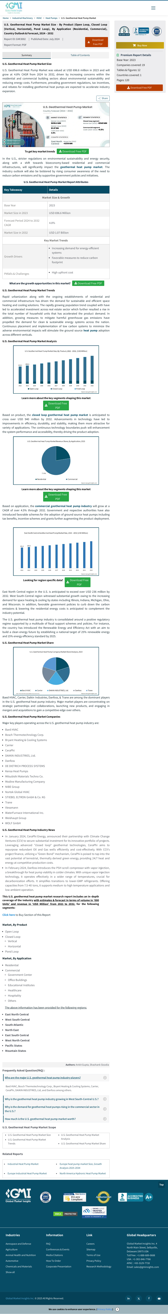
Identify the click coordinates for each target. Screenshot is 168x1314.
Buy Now (140, 45)
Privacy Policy (104, 1309)
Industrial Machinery (22, 17)
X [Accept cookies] (117, 1309)
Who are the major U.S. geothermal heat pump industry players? (56, 1078)
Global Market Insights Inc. (20, 1298)
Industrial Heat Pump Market (23, 1164)
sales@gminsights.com (146, 1267)
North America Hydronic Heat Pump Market (83, 1173)
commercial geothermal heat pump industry (63, 506)
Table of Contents (80, 55)
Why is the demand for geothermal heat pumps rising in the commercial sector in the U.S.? (56, 1109)
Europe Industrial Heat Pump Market (27, 1173)
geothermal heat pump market (81, 167)
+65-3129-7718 (142, 1263)
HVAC (39, 17)
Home (6, 17)
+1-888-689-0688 (146, 1255)
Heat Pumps (51, 17)
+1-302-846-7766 (141, 1259)
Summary (27, 55)
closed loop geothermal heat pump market (60, 415)
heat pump (91, 330)
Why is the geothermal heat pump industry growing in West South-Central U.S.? (56, 1099)
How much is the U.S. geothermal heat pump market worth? (56, 1119)
